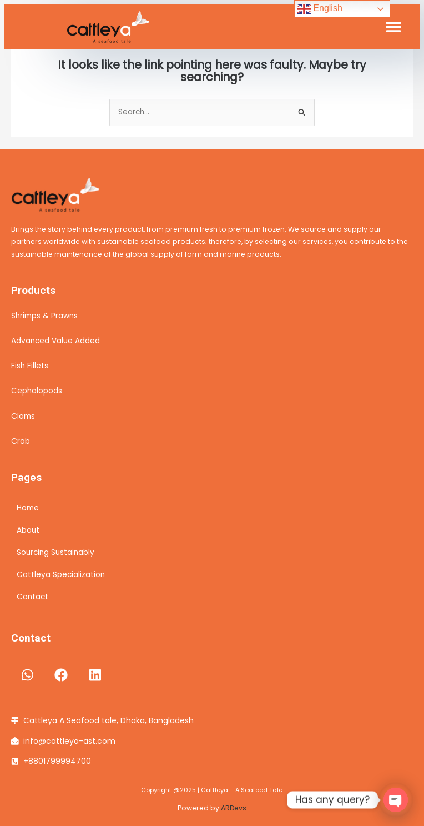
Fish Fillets (29, 366)
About (28, 530)
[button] (393, 26)
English (319, 9)
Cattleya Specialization (61, 574)
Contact (32, 597)
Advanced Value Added (55, 341)
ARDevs (233, 808)
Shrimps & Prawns (44, 316)
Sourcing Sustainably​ (55, 552)
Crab (20, 441)
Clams (23, 416)
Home (28, 508)
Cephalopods (36, 391)
